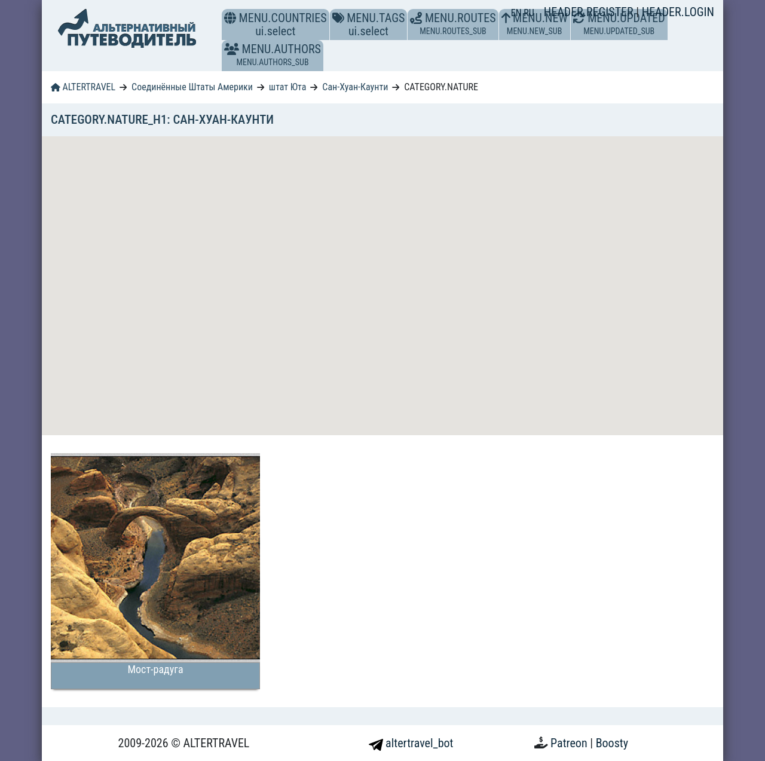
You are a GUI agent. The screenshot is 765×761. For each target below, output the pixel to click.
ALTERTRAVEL (83, 87)
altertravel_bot (411, 743)
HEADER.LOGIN (678, 12)
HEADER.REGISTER (590, 12)
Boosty (612, 743)
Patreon (570, 743)
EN (517, 13)
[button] (231, 49)
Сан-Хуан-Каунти (355, 87)
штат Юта (288, 87)
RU (529, 13)
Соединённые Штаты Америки (192, 87)
